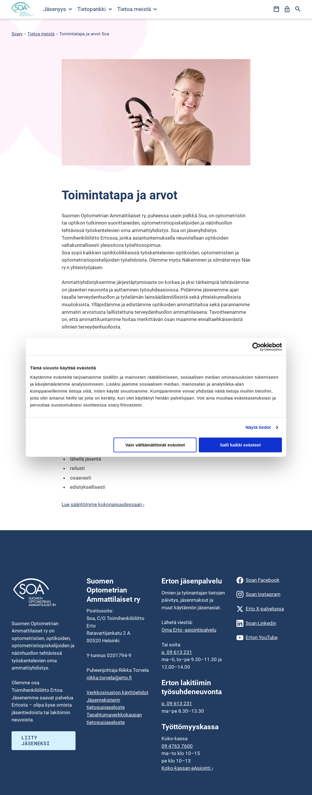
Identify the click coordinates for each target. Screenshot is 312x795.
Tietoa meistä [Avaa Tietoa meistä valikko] (137, 9)
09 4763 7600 (177, 746)
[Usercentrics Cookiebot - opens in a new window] (256, 346)
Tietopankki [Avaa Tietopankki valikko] (94, 9)
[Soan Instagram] (268, 594)
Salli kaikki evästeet (240, 444)
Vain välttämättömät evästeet (155, 444)
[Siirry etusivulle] (22, 9)
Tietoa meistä (40, 34)
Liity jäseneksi (35, 740)
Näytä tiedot (258, 427)
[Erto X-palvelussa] (268, 609)
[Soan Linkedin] (268, 623)
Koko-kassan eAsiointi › (187, 768)
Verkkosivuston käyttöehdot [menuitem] (117, 692)
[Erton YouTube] (268, 637)
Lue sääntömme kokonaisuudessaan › (103, 504)
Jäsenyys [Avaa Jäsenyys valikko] (57, 9)
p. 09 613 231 (176, 652)
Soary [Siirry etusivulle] (17, 34)
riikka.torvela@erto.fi (109, 678)
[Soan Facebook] (268, 580)
